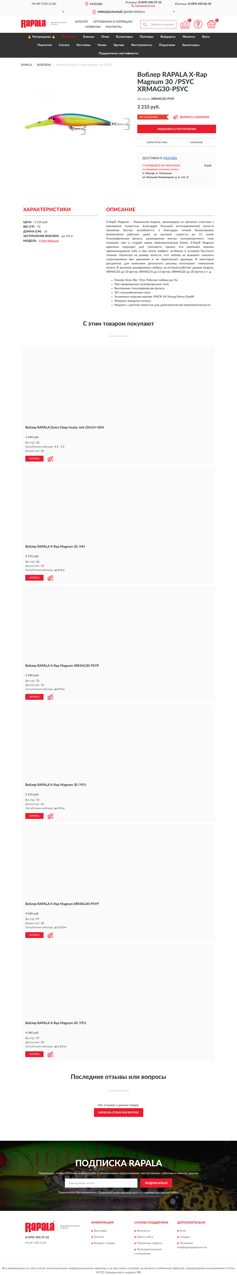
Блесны (88, 36)
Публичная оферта (149, 1241)
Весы (206, 36)
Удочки (118, 45)
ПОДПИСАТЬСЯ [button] (156, 1181)
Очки (105, 36)
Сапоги (64, 45)
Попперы (146, 36)
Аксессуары (190, 45)
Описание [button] (196, 142)
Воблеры (69, 36)
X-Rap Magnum (49, 240)
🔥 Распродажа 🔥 (42, 36)
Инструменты (141, 45)
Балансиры (124, 36)
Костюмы (84, 45)
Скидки (185, 1235)
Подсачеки (167, 45)
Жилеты (188, 36)
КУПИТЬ (34, 458)
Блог (183, 1229)
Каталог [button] (81, 21)
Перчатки (45, 45)
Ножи (102, 45)
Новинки (93, 27)
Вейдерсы (167, 36)
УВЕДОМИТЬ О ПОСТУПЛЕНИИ (176, 129)
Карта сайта (145, 1235)
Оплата (99, 1235)
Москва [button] (170, 158)
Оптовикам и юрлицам (112, 21)
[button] (143, 5)
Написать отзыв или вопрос (118, 1111)
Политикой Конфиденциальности (118, 1191)
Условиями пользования (155, 1191)
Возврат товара (104, 1241)
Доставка (100, 1229)
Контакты (114, 27)
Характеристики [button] (157, 142)
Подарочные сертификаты (119, 53)
